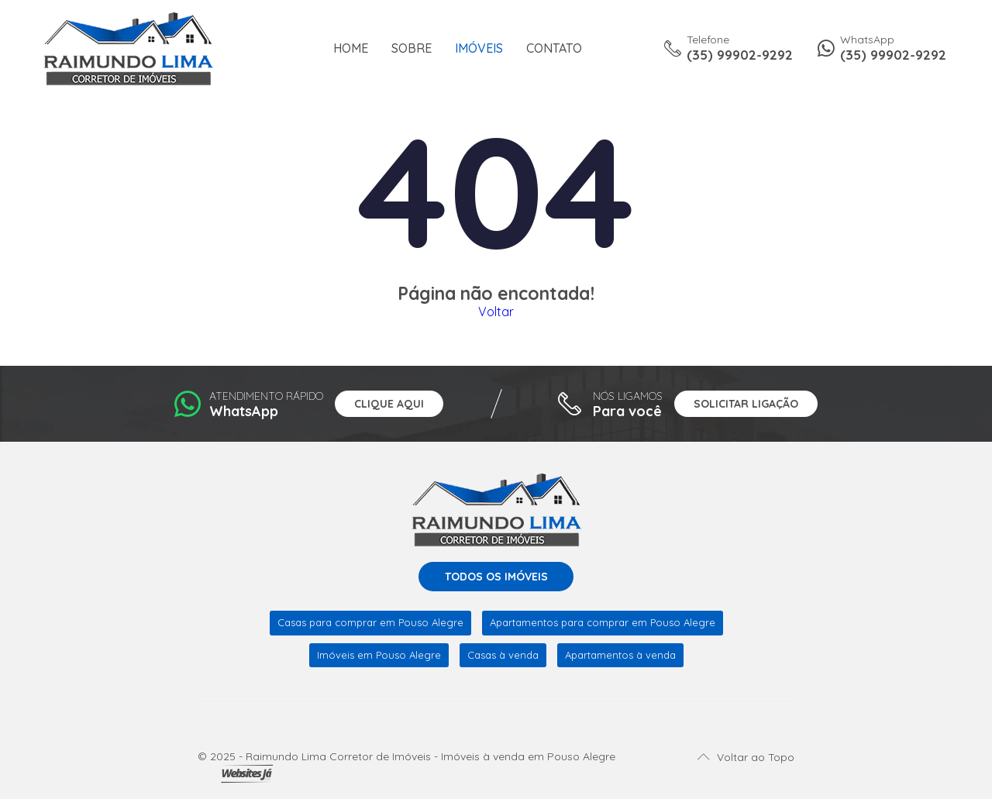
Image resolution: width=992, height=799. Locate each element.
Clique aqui (389, 404)
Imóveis (479, 48)
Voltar (496, 311)
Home (350, 48)
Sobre (411, 48)
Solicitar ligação (746, 404)
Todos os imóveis (496, 577)
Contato (554, 48)
